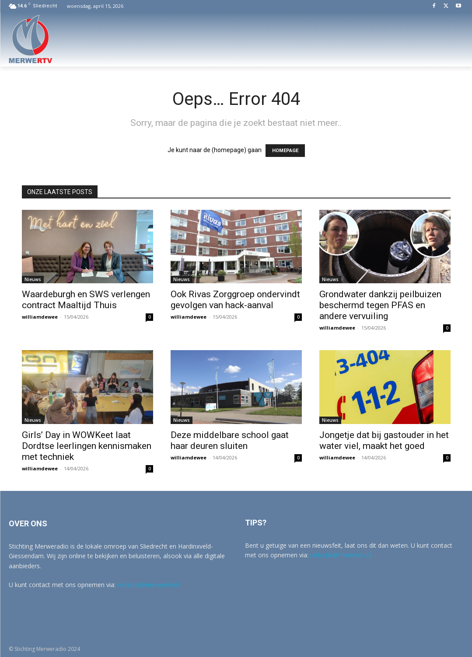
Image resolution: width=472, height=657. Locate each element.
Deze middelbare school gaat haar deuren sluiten (230, 440)
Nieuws (32, 279)
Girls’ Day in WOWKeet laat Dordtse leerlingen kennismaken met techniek (86, 446)
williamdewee (40, 316)
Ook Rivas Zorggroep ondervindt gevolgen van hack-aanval (235, 299)
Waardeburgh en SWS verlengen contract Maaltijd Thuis (86, 299)
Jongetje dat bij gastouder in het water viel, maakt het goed (384, 440)
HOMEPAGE (285, 150)
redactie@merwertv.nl (148, 585)
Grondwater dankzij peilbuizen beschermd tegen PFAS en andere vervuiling (380, 305)
